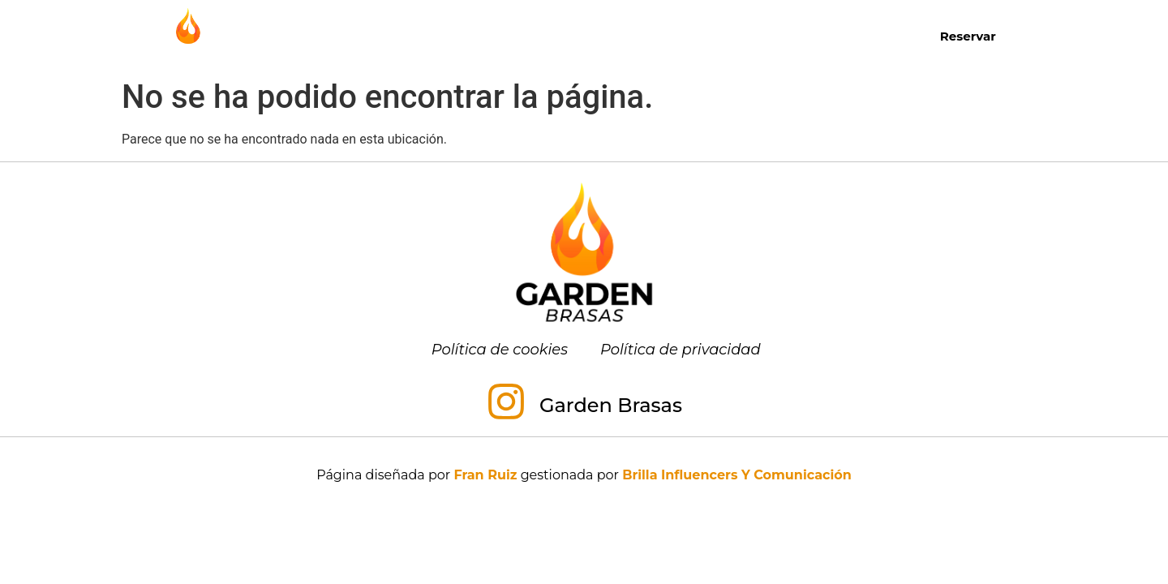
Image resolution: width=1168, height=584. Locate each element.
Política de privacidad (680, 350)
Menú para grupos (721, 35)
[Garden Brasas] (506, 404)
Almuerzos (571, 35)
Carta (368, 35)
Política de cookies (500, 350)
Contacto (856, 35)
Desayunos (456, 35)
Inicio (299, 35)
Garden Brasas (610, 405)
